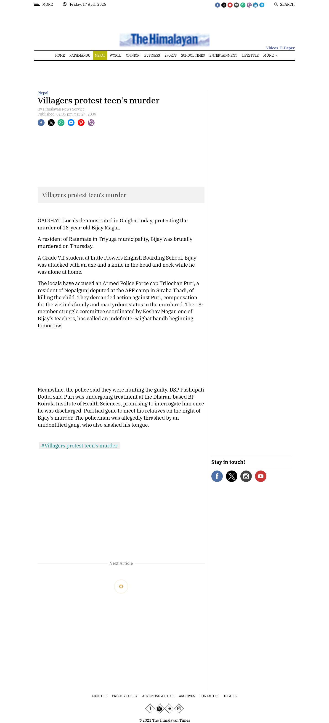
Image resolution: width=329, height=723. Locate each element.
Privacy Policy (125, 696)
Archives (187, 696)
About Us (100, 696)
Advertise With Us (158, 696)
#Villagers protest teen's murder (79, 445)
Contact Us (209, 696)
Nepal (43, 93)
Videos (272, 48)
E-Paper (287, 48)
